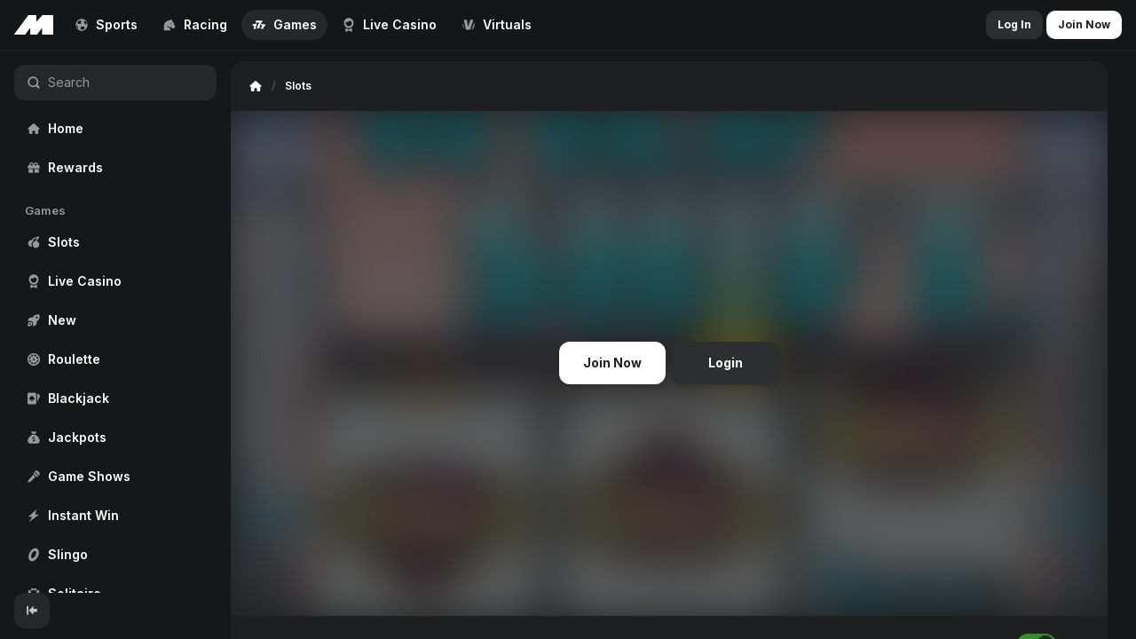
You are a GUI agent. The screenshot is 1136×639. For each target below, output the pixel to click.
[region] (115, 322)
